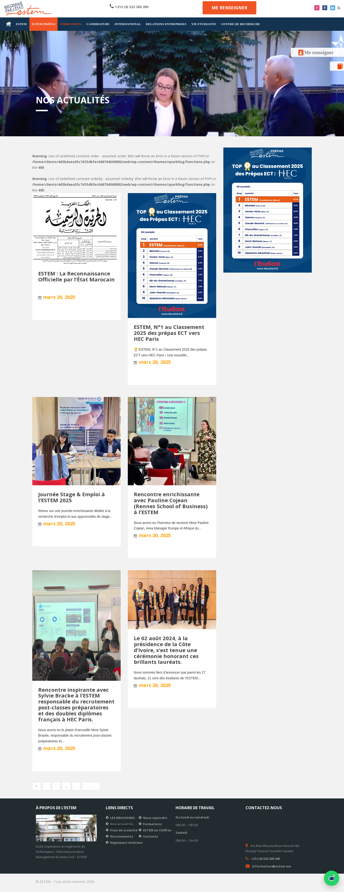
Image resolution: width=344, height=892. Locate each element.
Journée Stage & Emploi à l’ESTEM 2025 (71, 497)
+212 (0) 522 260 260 (131, 7)
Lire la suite (48, 311)
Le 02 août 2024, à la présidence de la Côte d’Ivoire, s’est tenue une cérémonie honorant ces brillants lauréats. (166, 649)
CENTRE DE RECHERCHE (240, 24)
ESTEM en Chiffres (157, 830)
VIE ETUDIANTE (203, 24)
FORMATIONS (70, 24)
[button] (331, 879)
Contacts (150, 836)
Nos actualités (122, 824)
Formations (152, 824)
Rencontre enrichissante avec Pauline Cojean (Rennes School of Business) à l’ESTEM (171, 503)
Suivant (91, 786)
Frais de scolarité (124, 830)
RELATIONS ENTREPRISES (166, 24)
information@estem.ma (271, 866)
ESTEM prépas (43, 24)
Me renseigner (229, 8)
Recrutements (121, 836)
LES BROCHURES (122, 818)
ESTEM (21, 24)
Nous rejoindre (155, 818)
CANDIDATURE (98, 24)
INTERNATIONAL (128, 24)
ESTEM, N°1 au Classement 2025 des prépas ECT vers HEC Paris (169, 332)
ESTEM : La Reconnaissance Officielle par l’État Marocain (76, 276)
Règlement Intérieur (126, 842)
